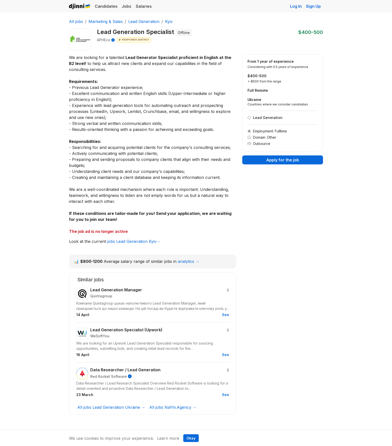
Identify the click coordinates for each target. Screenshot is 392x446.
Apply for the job (282, 159)
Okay (191, 438)
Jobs (126, 6)
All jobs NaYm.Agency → (172, 407)
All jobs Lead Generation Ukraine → (111, 407)
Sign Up (313, 6)
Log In (296, 6)
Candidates (106, 6)
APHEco (103, 40)
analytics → (189, 261)
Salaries (144, 6)
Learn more (168, 438)
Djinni (79, 6)
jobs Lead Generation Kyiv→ (133, 241)
